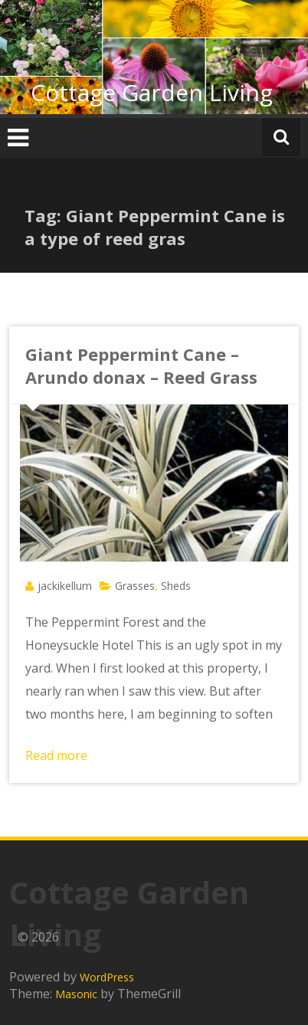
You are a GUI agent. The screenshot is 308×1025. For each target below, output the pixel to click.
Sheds (176, 585)
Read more (56, 755)
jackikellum (65, 585)
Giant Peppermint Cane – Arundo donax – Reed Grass (141, 365)
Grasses (135, 585)
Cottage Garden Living (152, 92)
